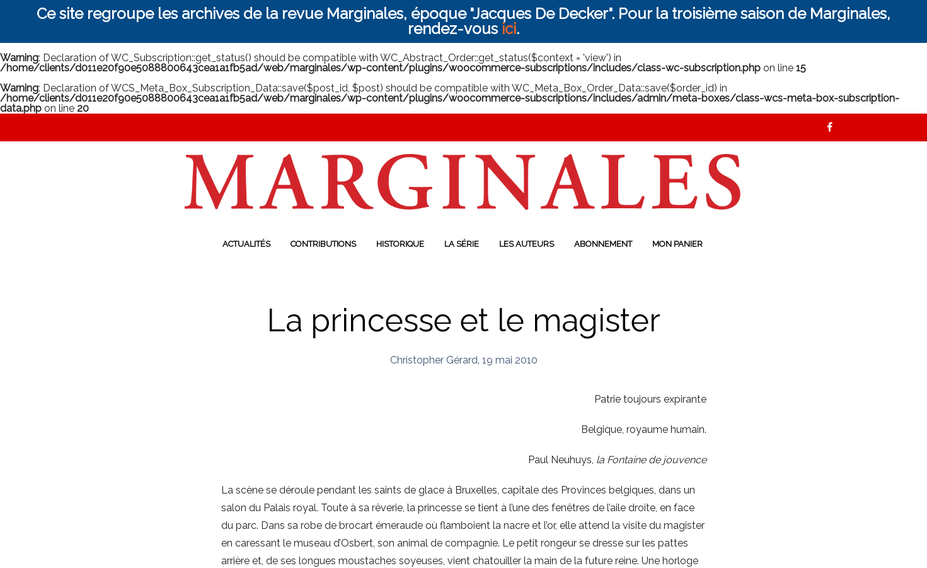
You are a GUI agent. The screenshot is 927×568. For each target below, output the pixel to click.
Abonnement (603, 244)
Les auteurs (526, 244)
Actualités (246, 244)
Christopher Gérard (434, 360)
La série (461, 244)
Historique (400, 244)
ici (509, 29)
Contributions (323, 244)
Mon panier (677, 244)
